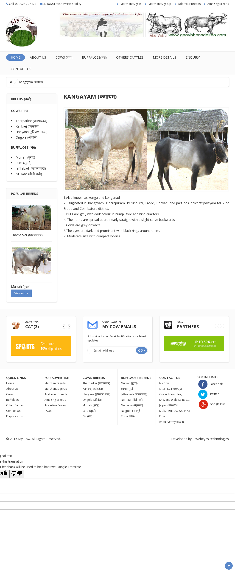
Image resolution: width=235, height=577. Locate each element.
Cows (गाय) (64, 57)
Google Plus (211, 404)
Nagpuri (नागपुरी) (131, 411)
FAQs (48, 411)
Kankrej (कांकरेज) (27, 126)
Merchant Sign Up (159, 4)
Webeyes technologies (212, 439)
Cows (9, 394)
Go (140, 350)
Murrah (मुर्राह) (25, 157)
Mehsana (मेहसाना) (132, 405)
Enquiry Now (14, 416)
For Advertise (57, 377)
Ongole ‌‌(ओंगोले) (26, 137)
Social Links (207, 377)
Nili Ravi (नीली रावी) (29, 174)
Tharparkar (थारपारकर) (31, 121)
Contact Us (21, 69)
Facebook (210, 384)
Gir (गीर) (87, 416)
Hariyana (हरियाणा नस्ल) (32, 132)
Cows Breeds (94, 377)
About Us (38, 57)
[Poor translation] (16, 474)
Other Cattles (14, 405)
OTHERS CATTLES (129, 57)
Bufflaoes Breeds (136, 377)
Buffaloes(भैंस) (94, 57)
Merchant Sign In (131, 4)
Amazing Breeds (218, 4)
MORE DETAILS (164, 57)
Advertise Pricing (55, 405)
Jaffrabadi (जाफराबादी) (31, 168)
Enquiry (193, 57)
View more (21, 293)
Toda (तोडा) (127, 416)
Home (15, 57)
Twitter (208, 394)
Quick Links (16, 377)
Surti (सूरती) (23, 163)
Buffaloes (12, 400)
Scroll (229, 566)
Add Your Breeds (189, 4)
